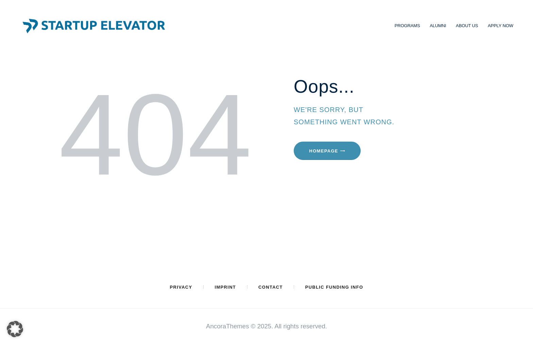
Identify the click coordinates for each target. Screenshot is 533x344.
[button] (15, 329)
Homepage (323, 150)
